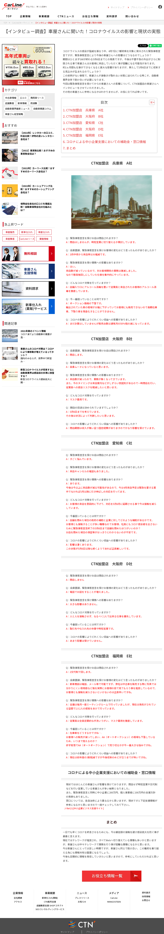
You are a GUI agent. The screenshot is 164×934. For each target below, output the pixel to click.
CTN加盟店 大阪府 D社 (85, 129)
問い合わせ (132, 16)
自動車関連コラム (42, 108)
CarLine (114, 897)
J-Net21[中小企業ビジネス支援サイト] (84, 808)
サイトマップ (117, 7)
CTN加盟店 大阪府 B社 (84, 116)
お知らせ (82, 901)
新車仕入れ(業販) (50, 897)
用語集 (33, 103)
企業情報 (25, 16)
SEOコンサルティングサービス (50, 909)
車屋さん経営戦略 (14, 114)
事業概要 (44, 16)
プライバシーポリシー (142, 7)
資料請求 (112, 16)
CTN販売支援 (50, 901)
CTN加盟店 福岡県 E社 (84, 135)
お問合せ (146, 900)
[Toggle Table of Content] (150, 102)
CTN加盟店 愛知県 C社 (84, 122)
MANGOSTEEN (114, 901)
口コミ (23, 97)
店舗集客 (9, 103)
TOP (9, 16)
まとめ (71, 148)
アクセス (18, 901)
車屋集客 (10, 238)
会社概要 (18, 897)
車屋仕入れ (43, 232)
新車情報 (22, 103)
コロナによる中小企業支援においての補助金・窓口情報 (106, 141)
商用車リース (37, 97)
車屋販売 (10, 232)
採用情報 (146, 896)
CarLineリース (27, 238)
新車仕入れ (27, 232)
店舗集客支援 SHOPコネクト (50, 905)
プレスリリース (82, 897)
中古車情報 (10, 97)
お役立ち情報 (90, 16)
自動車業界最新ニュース (17, 108)
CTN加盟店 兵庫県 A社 (84, 110)
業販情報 (43, 238)
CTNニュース (66, 16)
